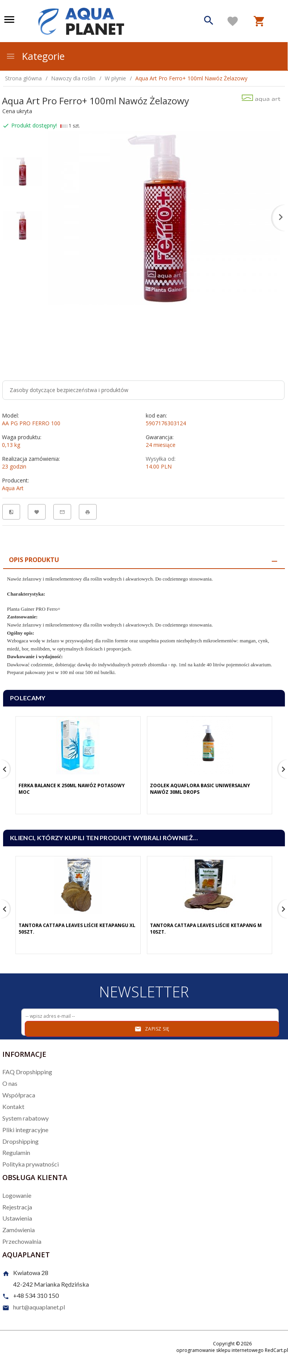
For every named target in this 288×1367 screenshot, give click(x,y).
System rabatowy (25, 1118)
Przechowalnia (21, 1241)
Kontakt (13, 1106)
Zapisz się (152, 1029)
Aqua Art (13, 488)
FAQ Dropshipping (27, 1071)
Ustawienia (17, 1218)
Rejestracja (17, 1207)
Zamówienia (18, 1229)
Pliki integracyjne (25, 1129)
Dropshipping (20, 1141)
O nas (9, 1083)
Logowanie (16, 1195)
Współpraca (18, 1095)
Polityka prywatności (30, 1164)
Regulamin (16, 1152)
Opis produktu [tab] (34, 559)
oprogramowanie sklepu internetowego (220, 1350)
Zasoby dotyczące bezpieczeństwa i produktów (69, 390)
